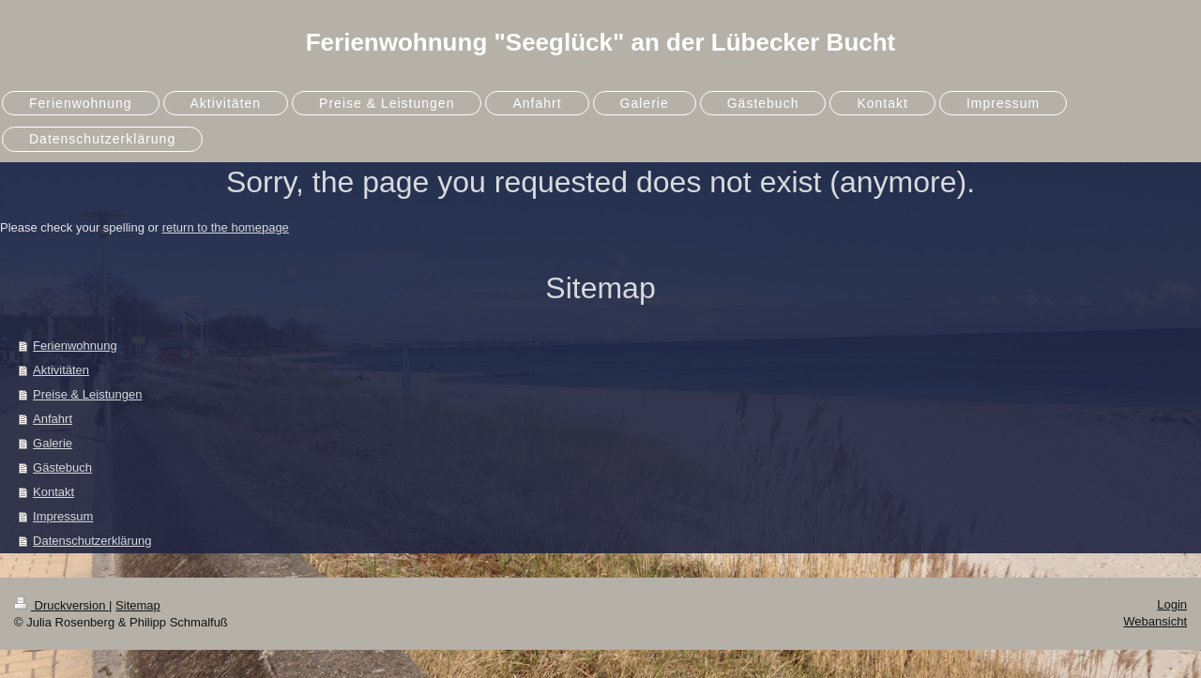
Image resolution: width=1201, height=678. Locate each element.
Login (1172, 604)
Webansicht (1155, 621)
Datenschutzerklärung (92, 541)
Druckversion (61, 605)
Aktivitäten (61, 370)
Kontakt (53, 492)
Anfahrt (52, 419)
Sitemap (137, 605)
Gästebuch (62, 467)
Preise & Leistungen (87, 394)
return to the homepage (225, 227)
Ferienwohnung (75, 346)
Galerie (52, 443)
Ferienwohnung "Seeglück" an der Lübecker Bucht (601, 42)
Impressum (63, 516)
